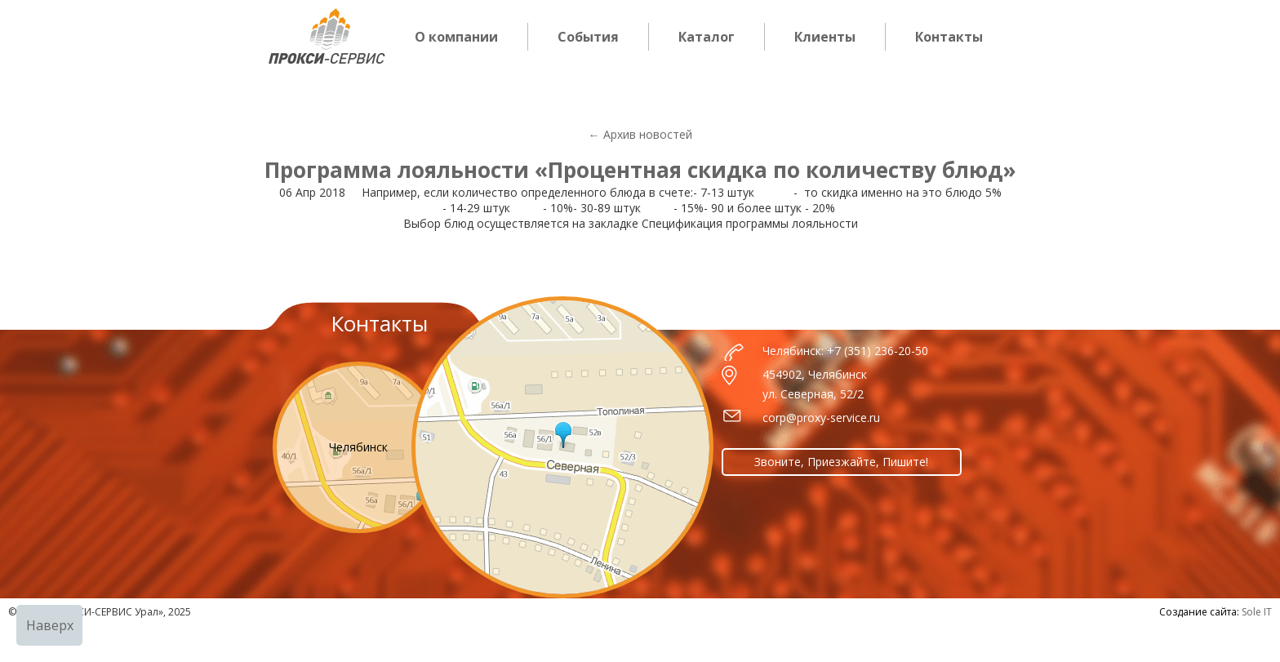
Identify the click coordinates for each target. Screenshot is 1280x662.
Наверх (49, 625)
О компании (456, 37)
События (588, 37)
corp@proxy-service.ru (821, 417)
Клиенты (825, 37)
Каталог (706, 37)
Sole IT (1257, 612)
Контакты (949, 37)
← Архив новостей (640, 134)
